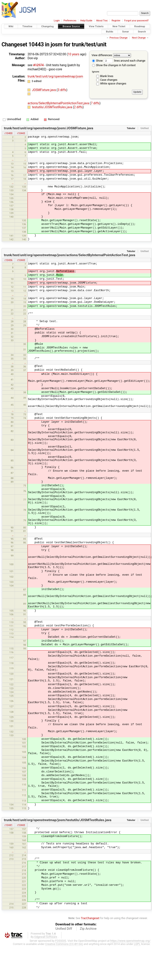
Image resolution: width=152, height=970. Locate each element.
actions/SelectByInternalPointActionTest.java (59, 103)
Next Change (139, 37)
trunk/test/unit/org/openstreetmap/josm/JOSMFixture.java (48, 128)
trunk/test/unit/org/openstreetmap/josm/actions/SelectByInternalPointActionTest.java (69, 255)
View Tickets (96, 26)
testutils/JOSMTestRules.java (52, 107)
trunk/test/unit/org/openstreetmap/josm (55, 76)
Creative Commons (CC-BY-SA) (64, 944)
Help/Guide (86, 20)
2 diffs (78, 107)
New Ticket (118, 26)
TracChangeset (90, 918)
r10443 (21, 133)
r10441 (8, 825)
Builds (109, 31)
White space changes (113, 83)
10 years (73, 54)
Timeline (27, 26)
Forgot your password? (136, 20)
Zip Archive (88, 929)
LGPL (137, 944)
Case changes (108, 79)
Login (57, 20)
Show (97, 60)
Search (142, 31)
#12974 (38, 65)
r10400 (8, 133)
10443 (36, 44)
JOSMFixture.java (44, 90)
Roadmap (139, 26)
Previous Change (119, 37)
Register (116, 20)
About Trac (102, 20)
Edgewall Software (45, 936)
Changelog (47, 26)
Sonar (125, 31)
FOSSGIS (60, 940)
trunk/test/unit (89, 44)
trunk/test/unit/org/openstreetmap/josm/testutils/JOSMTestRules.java (57, 820)
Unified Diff (64, 929)
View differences (102, 55)
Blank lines (106, 76)
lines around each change (124, 60)
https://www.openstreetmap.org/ (130, 940)
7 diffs (95, 103)
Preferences (69, 20)
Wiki (11, 26)
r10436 (8, 260)
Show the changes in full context (114, 65)
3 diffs (62, 90)
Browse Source (71, 26)
